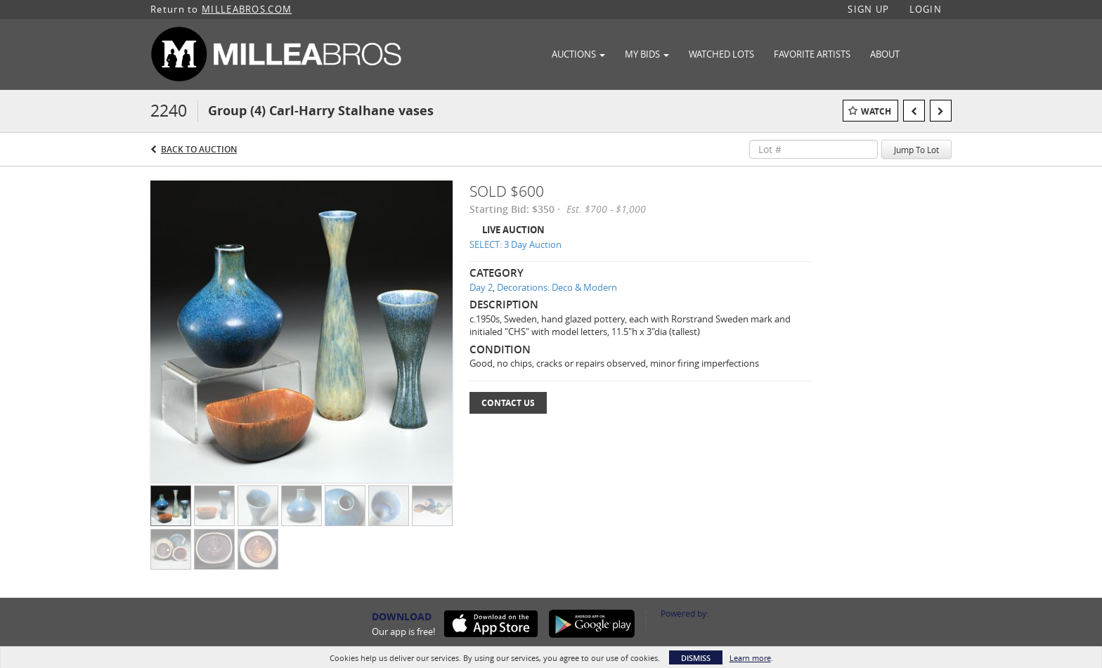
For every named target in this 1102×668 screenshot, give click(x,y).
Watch (876, 111)
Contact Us (508, 403)
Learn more (750, 658)
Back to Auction (199, 149)
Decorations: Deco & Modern (557, 287)
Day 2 (481, 287)
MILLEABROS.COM (247, 9)
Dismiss (696, 658)
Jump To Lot (916, 149)
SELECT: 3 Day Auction (515, 244)
